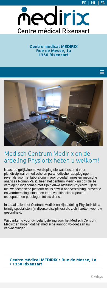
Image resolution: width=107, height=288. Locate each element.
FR (84, 2)
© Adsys (97, 277)
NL (93, 2)
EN (103, 2)
